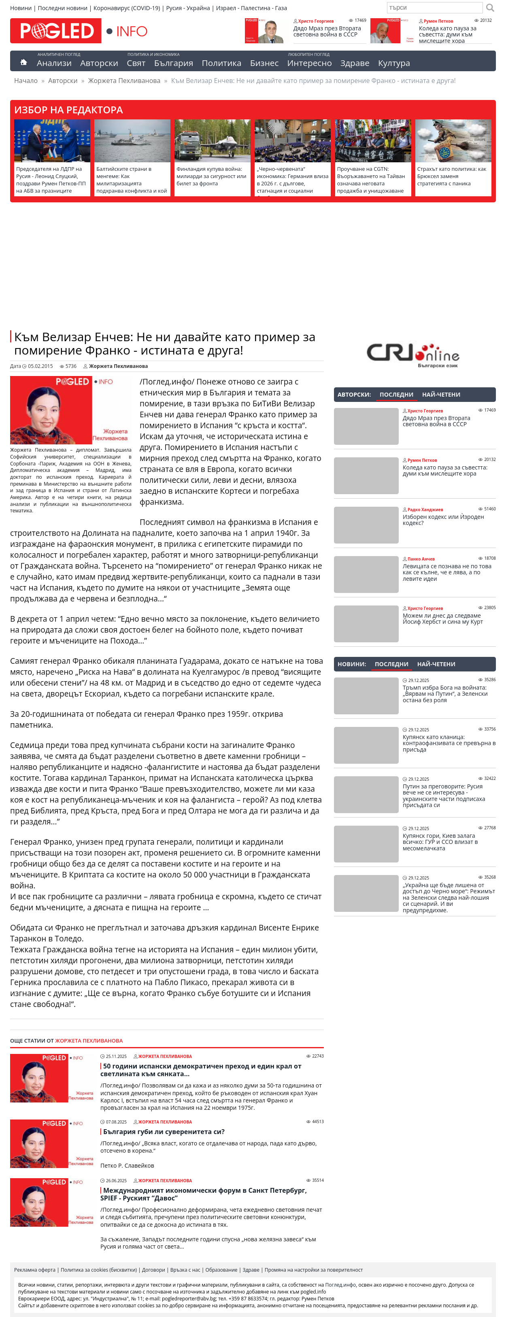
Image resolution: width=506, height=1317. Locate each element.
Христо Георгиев (316, 21)
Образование (222, 1269)
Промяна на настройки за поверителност (314, 1269)
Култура (394, 62)
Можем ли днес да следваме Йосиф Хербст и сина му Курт (443, 618)
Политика (222, 62)
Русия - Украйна (188, 8)
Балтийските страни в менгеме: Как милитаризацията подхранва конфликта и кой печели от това (131, 183)
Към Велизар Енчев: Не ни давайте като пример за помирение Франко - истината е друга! (165, 343)
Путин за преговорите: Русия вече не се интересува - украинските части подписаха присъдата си (444, 795)
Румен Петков (438, 21)
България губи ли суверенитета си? (164, 1131)
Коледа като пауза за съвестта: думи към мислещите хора (447, 34)
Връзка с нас (185, 1269)
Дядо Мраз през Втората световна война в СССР (327, 31)
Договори (153, 1269)
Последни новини (62, 8)
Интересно (309, 62)
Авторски (99, 62)
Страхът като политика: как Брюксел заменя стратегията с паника (452, 176)
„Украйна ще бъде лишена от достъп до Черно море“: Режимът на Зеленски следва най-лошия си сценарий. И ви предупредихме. (449, 897)
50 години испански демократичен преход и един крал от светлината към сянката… (201, 1070)
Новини (21, 8)
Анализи (54, 62)
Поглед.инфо (340, 1284)
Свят (136, 62)
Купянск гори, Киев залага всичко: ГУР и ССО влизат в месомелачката (440, 842)
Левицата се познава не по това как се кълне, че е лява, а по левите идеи (447, 572)
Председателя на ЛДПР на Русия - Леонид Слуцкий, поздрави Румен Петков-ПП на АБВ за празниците (51, 179)
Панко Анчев (421, 559)
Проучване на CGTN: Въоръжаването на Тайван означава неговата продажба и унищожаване (371, 179)
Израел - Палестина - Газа (251, 8)
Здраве (355, 62)
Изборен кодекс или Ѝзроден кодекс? (443, 520)
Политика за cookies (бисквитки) (99, 1269)
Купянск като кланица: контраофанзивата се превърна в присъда (449, 743)
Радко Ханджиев (425, 509)
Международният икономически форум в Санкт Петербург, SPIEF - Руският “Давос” (203, 1194)
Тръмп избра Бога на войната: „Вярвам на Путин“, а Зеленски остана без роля (445, 693)
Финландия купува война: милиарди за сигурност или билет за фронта (211, 176)
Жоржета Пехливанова (124, 80)
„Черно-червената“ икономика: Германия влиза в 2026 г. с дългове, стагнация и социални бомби (292, 183)
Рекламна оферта (34, 1269)
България (173, 62)
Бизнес (264, 62)
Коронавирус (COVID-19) (127, 8)
